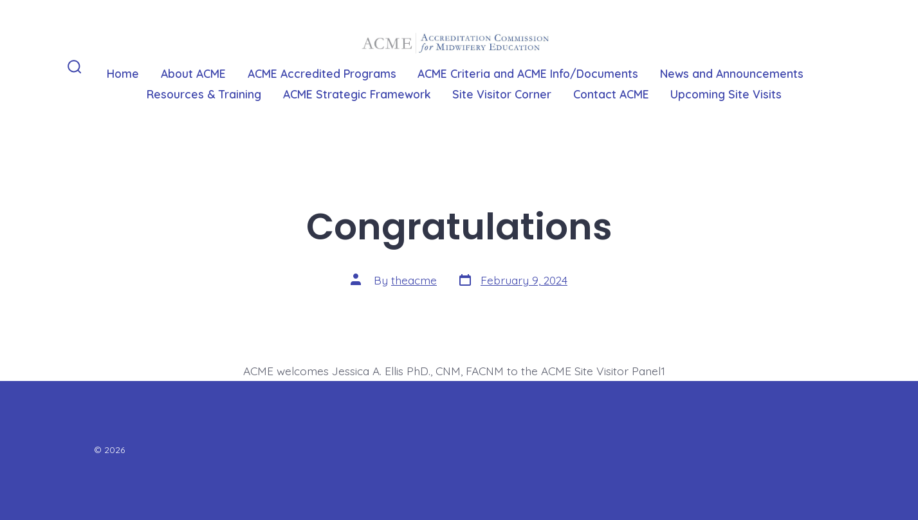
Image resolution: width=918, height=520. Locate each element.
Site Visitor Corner (501, 94)
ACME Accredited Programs (322, 73)
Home (123, 73)
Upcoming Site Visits (726, 94)
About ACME (193, 73)
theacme (414, 280)
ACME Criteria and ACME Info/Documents (528, 73)
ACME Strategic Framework (357, 94)
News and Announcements (731, 73)
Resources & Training (204, 94)
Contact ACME (611, 94)
